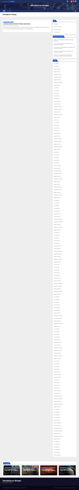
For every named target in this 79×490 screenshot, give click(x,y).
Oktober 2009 (56, 401)
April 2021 (56, 208)
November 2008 (57, 430)
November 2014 (57, 318)
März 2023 (56, 162)
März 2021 (56, 211)
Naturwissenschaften (8, 467)
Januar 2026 (56, 71)
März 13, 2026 (63, 472)
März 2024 (56, 130)
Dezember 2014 (57, 315)
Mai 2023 (56, 157)
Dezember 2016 (57, 283)
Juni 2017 (56, 267)
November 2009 (57, 398)
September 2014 (57, 323)
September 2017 (57, 259)
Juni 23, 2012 (6, 25)
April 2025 (56, 95)
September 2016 (57, 291)
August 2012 (56, 358)
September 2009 (57, 404)
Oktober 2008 (56, 433)
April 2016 (56, 304)
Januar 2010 (56, 393)
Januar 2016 (56, 312)
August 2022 (56, 181)
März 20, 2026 (45, 472)
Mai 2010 (55, 382)
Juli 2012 (55, 361)
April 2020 (56, 240)
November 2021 (57, 189)
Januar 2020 (56, 248)
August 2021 (56, 197)
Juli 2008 (56, 441)
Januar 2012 (56, 377)
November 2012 (57, 350)
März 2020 (56, 243)
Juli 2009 (56, 409)
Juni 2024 (56, 122)
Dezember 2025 (57, 74)
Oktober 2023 (56, 144)
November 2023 (57, 141)
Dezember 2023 (57, 138)
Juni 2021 (56, 203)
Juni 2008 (56, 444)
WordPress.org (57, 32)
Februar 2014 (56, 342)
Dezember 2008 (57, 428)
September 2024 (57, 114)
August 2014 (56, 326)
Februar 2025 (56, 101)
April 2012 (56, 369)
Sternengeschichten (15, 467)
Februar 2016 (56, 310)
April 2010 (56, 385)
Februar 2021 (56, 213)
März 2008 (56, 452)
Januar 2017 (56, 280)
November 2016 (57, 286)
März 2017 (56, 275)
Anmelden (56, 24)
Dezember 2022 (57, 170)
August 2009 (56, 406)
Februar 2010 (56, 390)
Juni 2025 (56, 90)
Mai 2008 (56, 446)
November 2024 (57, 109)
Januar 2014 (56, 345)
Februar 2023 (56, 165)
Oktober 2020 (56, 224)
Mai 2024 (56, 125)
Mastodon (9, 10)
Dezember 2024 (57, 106)
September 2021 (57, 195)
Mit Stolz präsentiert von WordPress (8, 487)
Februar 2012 (56, 374)
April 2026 (56, 63)
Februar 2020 (56, 245)
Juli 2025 (56, 87)
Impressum (62, 487)
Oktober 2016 (56, 288)
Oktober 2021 (56, 192)
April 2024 (56, 128)
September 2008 (57, 436)
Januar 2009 (56, 425)
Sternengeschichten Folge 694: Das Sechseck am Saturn (67, 470)
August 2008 (56, 438)
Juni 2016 (56, 299)
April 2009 (56, 417)
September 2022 (57, 178)
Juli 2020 (56, 232)
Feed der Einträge (57, 26)
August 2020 (56, 229)
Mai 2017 (55, 270)
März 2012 (56, 371)
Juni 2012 (56, 363)
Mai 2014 (55, 334)
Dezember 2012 (57, 347)
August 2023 (56, 149)
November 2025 (57, 77)
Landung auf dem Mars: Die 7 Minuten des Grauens (16, 24)
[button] (73, 10)
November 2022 (57, 173)
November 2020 (57, 221)
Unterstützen (57, 487)
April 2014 (56, 337)
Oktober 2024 (56, 111)
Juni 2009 (56, 412)
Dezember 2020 (57, 219)
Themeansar (23, 487)
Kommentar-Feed (57, 29)
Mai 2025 (56, 93)
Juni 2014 (56, 331)
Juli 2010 (55, 379)
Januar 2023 (56, 168)
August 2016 (56, 294)
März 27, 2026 (26, 472)
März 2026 (56, 66)
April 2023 (56, 160)
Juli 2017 (55, 264)
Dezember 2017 (57, 251)
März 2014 (56, 339)
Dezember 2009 (57, 396)
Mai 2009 (56, 414)
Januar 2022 (56, 184)
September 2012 (57, 355)
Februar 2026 (56, 69)
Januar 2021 (56, 216)
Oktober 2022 (56, 176)
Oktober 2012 (56, 353)
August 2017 (56, 262)
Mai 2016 (55, 302)
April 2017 (56, 272)
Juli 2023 (56, 152)
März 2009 (56, 420)
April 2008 (56, 449)
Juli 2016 (55, 296)
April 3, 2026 (7, 472)
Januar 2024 (56, 136)
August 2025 (56, 85)
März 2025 (56, 98)
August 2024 (56, 117)
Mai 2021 (55, 205)
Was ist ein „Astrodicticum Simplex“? (70, 487)
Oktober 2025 (56, 79)
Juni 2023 (56, 154)
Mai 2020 (56, 237)
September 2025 (57, 82)
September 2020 (57, 227)
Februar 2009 (56, 422)
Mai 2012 (55, 366)
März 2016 (56, 307)
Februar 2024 (56, 133)
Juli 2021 (55, 200)
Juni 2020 (56, 235)
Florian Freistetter (14, 25)
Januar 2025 (56, 103)
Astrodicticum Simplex (39, 5)
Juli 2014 (55, 329)
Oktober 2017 (56, 256)
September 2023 (57, 146)
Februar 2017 (56, 278)
